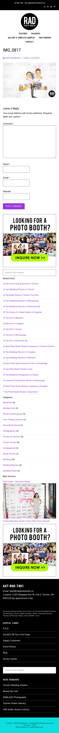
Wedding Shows (10, 471)
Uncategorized (9, 448)
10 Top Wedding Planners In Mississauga (20, 301)
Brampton (49, 613)
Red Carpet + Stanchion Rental (16, 482)
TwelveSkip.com (36, 727)
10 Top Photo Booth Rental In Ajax (17, 369)
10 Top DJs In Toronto (12, 329)
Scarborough (41, 613)
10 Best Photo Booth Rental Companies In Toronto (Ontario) (29, 346)
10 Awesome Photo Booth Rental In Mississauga (24, 380)
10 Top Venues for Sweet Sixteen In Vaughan (22, 312)
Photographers (9, 431)
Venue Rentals (9, 454)
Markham (46, 611)
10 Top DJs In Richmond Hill (15, 341)
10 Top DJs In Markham (13, 318)
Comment (8, 124)
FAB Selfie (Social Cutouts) (16, 709)
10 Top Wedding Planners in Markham (19, 358)
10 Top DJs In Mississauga (14, 335)
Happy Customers (11, 640)
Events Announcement (12, 414)
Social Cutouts (25, 521)
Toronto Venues (9, 442)
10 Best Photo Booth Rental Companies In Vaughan (25, 386)
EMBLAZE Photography (14, 697)
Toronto (26, 725)
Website (7, 191)
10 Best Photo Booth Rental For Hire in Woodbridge (25, 363)
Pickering (5, 615)
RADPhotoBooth (20, 723)
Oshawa (20, 615)
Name (6, 164)
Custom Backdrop (10, 521)
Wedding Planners (11, 465)
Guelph (26, 615)
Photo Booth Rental (11, 425)
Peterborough (13, 615)
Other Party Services (41, 521)
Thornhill (16, 613)
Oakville (34, 613)
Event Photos (9, 646)
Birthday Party (9, 408)
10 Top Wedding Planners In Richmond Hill (21, 306)
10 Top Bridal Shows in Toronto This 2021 (21, 295)
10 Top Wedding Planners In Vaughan (19, 352)
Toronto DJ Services (11, 437)
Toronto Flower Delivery (14, 703)
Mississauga (9, 613)
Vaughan (22, 613)
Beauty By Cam (10, 691)
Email (6, 178)
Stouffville (32, 615)
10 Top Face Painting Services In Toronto (20, 284)
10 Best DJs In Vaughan (13, 324)
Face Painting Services (13, 420)
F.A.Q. (6, 628)
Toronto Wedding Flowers (15, 685)
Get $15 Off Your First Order (16, 634)
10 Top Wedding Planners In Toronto (18, 289)
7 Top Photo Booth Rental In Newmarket (20, 392)
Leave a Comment (31, 58)
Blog (5, 653)
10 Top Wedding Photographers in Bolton (20, 375)
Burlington (28, 613)
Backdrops (7, 402)
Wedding (7, 459)
